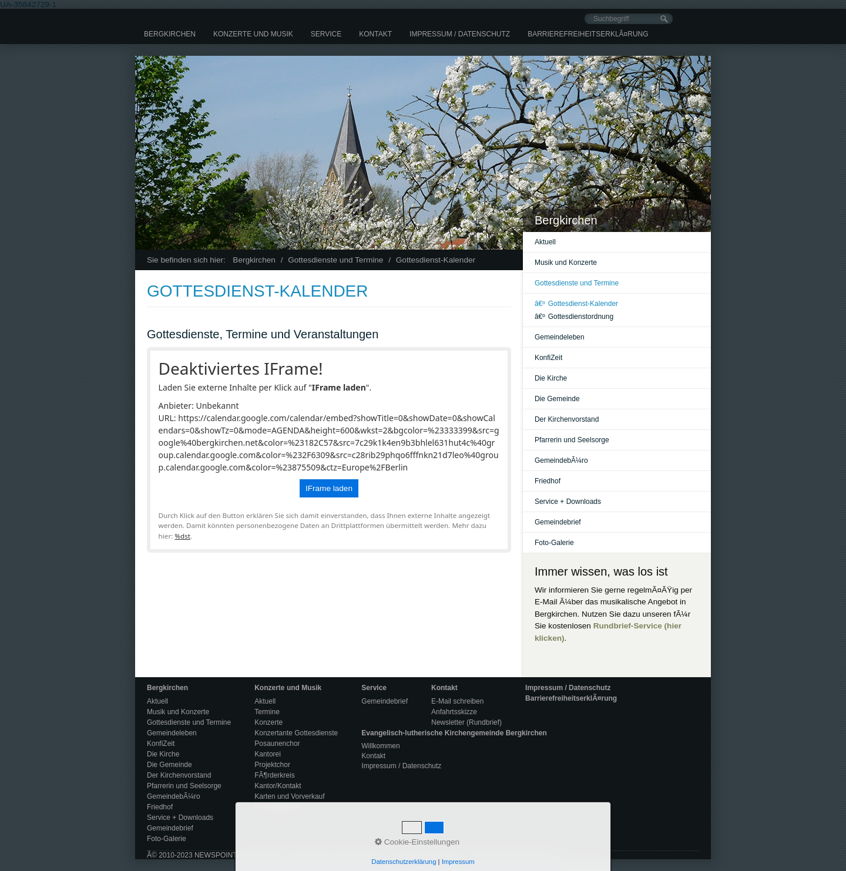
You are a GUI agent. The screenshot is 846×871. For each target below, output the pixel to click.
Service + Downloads (568, 501)
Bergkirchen (170, 34)
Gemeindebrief (558, 522)
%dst (182, 536)
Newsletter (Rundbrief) (466, 722)
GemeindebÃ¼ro (561, 460)
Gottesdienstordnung (574, 316)
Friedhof (547, 481)
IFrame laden (329, 488)
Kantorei (267, 754)
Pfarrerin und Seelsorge (572, 440)
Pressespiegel (276, 807)
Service (326, 34)
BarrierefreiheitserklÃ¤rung (588, 34)
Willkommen (380, 746)
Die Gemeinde (557, 399)
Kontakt (375, 34)
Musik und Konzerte (566, 262)
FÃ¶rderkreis (274, 775)
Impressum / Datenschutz (459, 34)
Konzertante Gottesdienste (296, 733)
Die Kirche (551, 378)
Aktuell (545, 242)
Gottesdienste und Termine (577, 283)
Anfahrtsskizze (454, 712)
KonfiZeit (548, 358)
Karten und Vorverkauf (289, 796)
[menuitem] (169, 34)
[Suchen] (664, 19)
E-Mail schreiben (457, 701)
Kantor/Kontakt (277, 786)
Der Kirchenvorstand (567, 419)
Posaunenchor (277, 743)
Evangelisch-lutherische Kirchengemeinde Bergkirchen (453, 733)
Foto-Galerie (554, 543)
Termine (267, 712)
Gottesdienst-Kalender (576, 304)
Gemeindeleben (560, 337)
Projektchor (272, 765)
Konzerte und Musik (253, 34)
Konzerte (268, 722)
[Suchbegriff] (629, 19)
